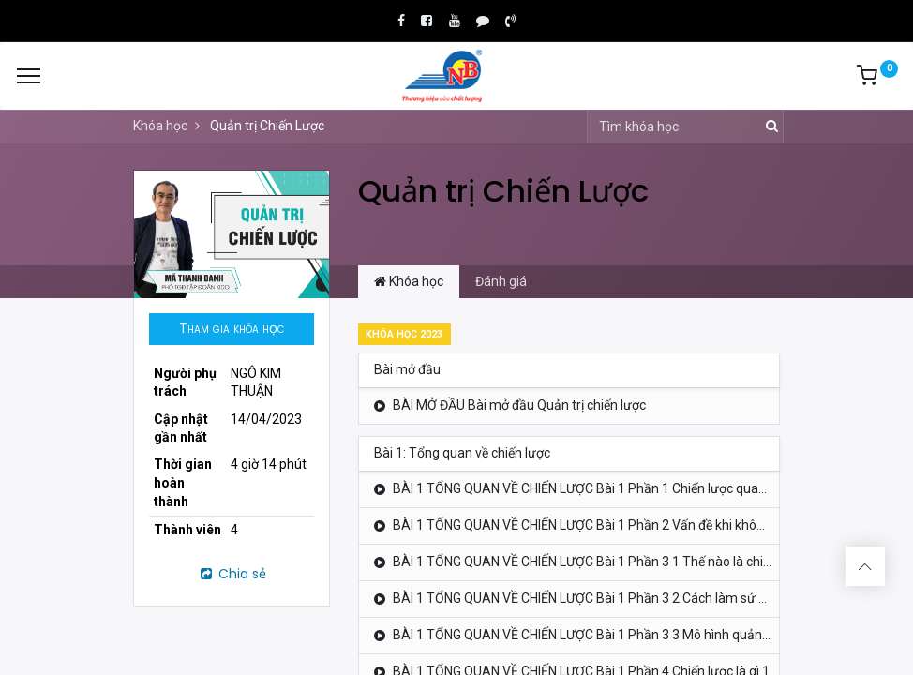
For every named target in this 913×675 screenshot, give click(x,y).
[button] (231, 329)
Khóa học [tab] (408, 281)
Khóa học (160, 125)
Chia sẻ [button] (232, 573)
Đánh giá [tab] (501, 281)
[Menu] (28, 76)
